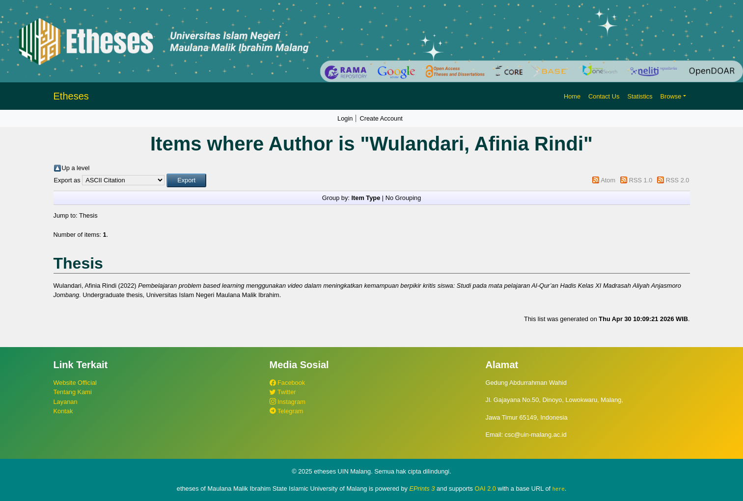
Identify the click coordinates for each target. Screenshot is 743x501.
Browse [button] (671, 96)
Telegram (286, 411)
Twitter (283, 392)
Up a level (76, 168)
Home (572, 96)
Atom (608, 180)
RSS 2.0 (677, 180)
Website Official (75, 382)
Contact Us (603, 96)
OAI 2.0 (485, 488)
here (558, 488)
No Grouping (403, 197)
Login (345, 118)
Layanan (66, 401)
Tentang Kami (73, 392)
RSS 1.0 (641, 180)
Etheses (71, 96)
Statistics (639, 96)
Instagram (287, 401)
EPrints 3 (422, 488)
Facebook (287, 382)
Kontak (63, 411)
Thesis (88, 215)
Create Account (381, 118)
